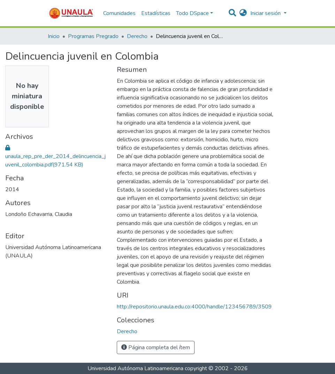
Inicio (54, 36)
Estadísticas (155, 13)
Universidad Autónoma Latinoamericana (135, 368)
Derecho (137, 36)
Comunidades (119, 13)
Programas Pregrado (93, 36)
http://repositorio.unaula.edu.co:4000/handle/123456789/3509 (194, 307)
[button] (243, 13)
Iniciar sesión (266, 13)
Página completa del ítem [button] (155, 347)
